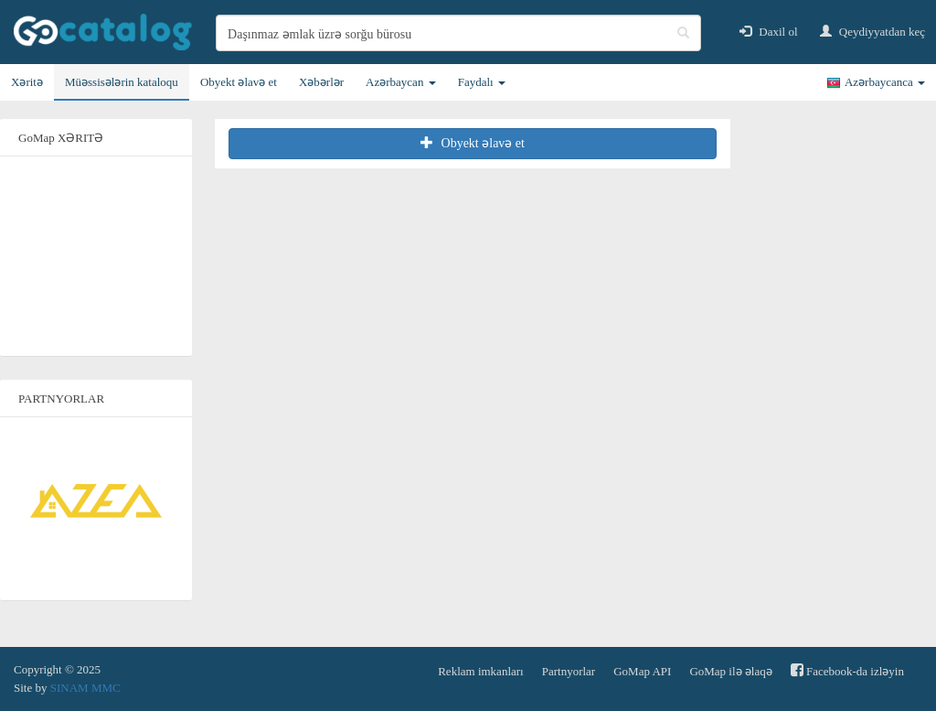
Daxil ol (768, 31)
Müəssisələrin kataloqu (121, 82)
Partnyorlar (568, 671)
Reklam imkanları (481, 671)
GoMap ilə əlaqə (730, 671)
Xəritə (27, 82)
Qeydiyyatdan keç (872, 31)
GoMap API (642, 671)
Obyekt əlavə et (238, 82)
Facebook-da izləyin (847, 670)
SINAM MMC (85, 688)
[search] (458, 33)
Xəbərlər (321, 82)
